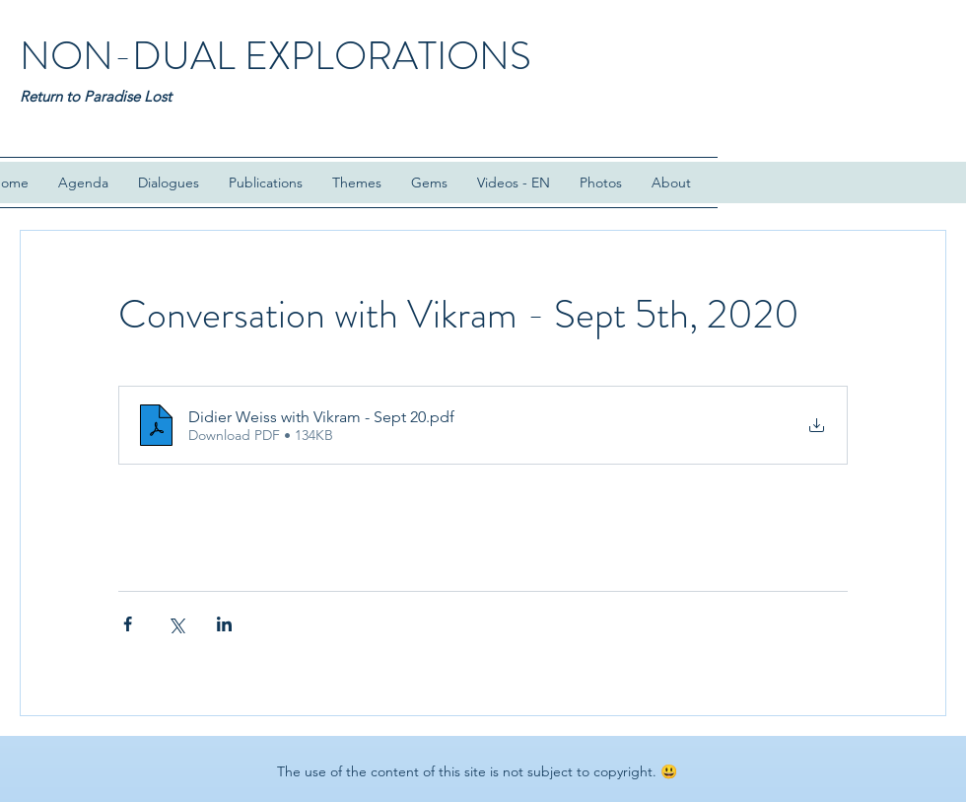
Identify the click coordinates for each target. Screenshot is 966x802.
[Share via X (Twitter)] (176, 624)
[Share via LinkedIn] (224, 624)
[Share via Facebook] (127, 624)
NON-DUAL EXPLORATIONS (275, 56)
